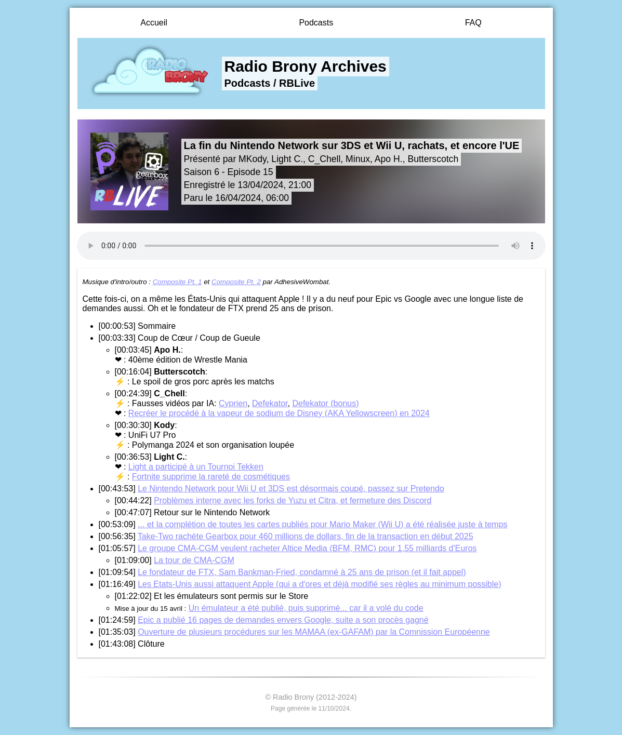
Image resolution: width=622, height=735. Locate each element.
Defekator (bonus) (325, 403)
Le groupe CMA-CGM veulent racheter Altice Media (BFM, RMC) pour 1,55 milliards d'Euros (307, 548)
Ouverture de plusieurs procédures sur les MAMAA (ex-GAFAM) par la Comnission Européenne (314, 631)
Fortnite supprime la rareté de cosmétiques (211, 476)
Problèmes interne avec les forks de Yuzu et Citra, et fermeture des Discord (292, 500)
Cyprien (233, 403)
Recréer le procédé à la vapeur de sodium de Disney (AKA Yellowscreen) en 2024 (279, 413)
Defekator (269, 403)
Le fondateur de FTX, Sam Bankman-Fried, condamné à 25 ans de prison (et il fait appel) (302, 572)
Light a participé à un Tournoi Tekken (195, 466)
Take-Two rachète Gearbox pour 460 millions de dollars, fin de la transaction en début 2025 (305, 536)
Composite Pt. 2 (236, 282)
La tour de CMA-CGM (194, 560)
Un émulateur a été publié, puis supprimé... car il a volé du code (306, 608)
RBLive (297, 83)
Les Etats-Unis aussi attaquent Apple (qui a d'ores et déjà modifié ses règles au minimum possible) (319, 584)
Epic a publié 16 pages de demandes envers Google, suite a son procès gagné (283, 620)
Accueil (153, 22)
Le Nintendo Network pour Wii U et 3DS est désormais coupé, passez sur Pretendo (291, 488)
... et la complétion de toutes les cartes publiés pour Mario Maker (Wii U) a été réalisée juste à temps (322, 524)
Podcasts (316, 22)
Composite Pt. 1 (177, 282)
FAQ (473, 22)
